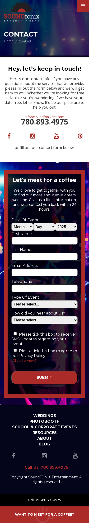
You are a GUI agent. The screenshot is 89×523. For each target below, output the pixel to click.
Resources (45, 432)
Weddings (44, 415)
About (44, 438)
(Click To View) (23, 360)
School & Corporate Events (44, 427)
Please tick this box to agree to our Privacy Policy (44, 353)
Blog (44, 444)
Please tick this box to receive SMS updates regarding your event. (43, 339)
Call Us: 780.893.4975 (44, 500)
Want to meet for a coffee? (44, 514)
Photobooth (44, 421)
